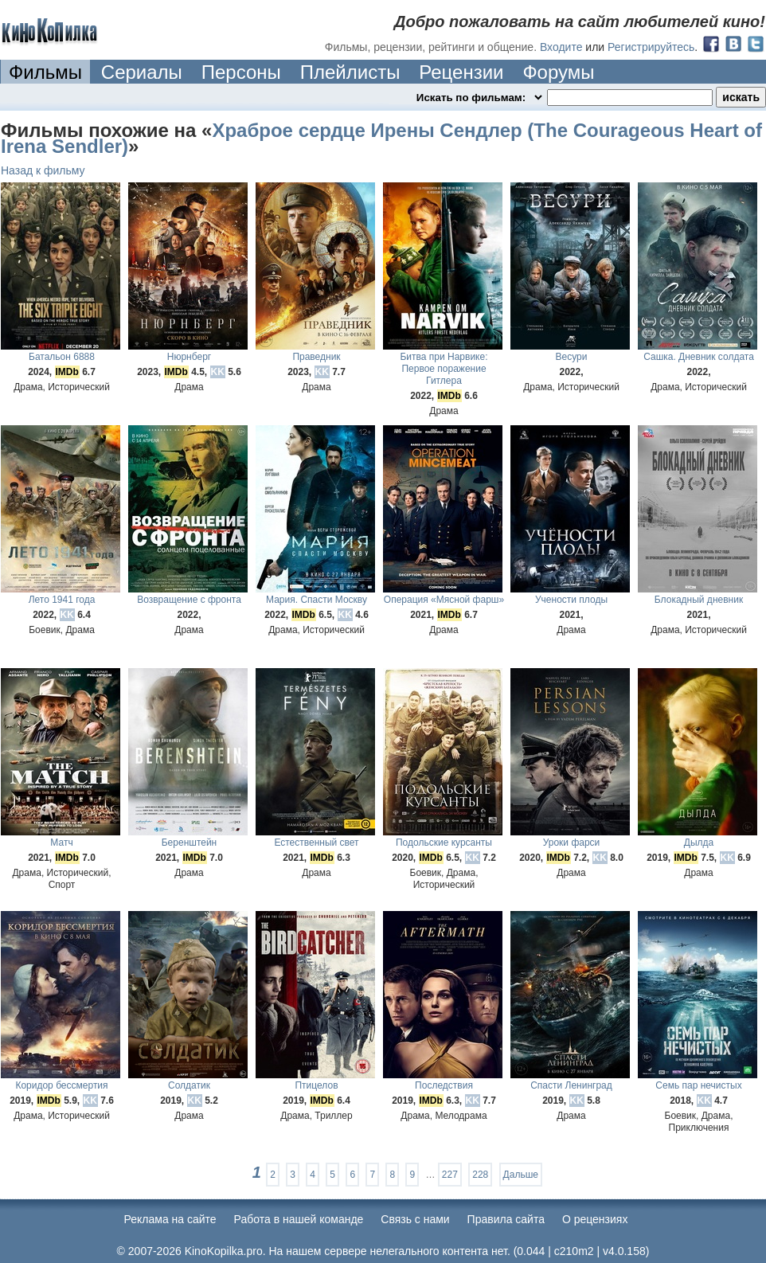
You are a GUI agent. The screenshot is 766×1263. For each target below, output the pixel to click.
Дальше (520, 1174)
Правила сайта (506, 1219)
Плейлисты (350, 72)
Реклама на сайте (170, 1219)
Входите (561, 47)
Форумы (558, 72)
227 (450, 1174)
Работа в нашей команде (299, 1219)
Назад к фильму (43, 170)
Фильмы (45, 72)
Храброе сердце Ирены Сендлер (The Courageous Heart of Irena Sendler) (381, 138)
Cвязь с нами (415, 1219)
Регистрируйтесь (651, 47)
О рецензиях (595, 1219)
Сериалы (141, 72)
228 (480, 1174)
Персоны (241, 72)
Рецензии (461, 72)
